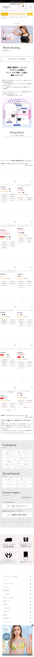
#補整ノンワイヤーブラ (24, 479)
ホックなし (21, 199)
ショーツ (26, 461)
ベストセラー (4, 194)
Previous (1, 1)
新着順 (26, 163)
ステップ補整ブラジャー (10, 450)
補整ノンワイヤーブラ (10, 453)
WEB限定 (29, 199)
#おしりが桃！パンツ (25, 482)
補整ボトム (10, 461)
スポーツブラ (26, 456)
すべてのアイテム (23, 467)
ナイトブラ (12, 405)
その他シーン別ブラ (24, 16)
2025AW (4, 281)
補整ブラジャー (26, 450)
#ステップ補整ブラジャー (9, 479)
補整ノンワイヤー (4, 196)
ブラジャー (26, 10)
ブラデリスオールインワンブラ (10, 432)
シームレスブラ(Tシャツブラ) (11, 456)
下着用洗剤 (26, 464)
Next (32, 1)
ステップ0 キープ (12, 196)
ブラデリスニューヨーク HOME (7, 16)
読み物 (2, 10)
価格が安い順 (14, 163)
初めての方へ (7, 10)
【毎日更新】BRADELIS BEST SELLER (17, 1)
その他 (8, 467)
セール (20, 10)
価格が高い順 (21, 163)
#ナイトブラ (9, 482)
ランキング (14, 10)
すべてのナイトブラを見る (17, 59)
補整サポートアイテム (10, 464)
